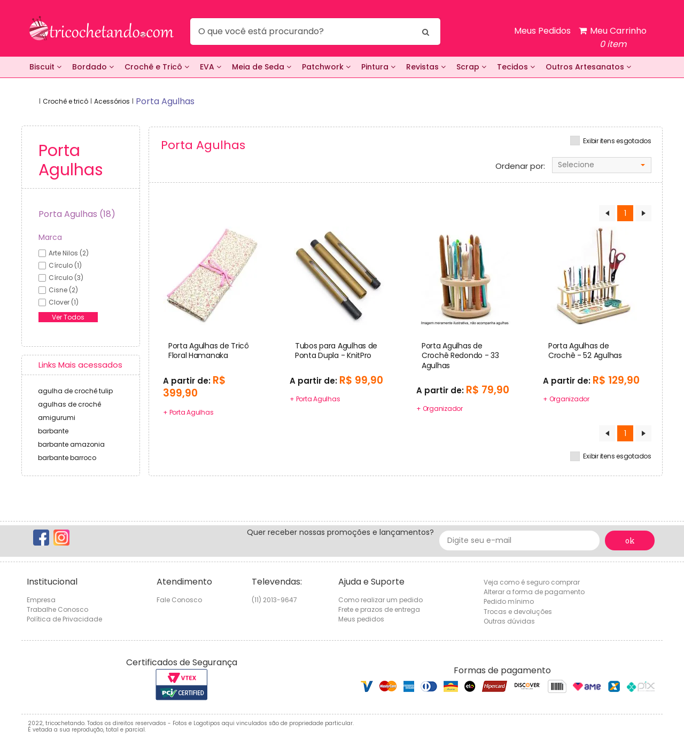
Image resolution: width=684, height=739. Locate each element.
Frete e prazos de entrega (379, 609)
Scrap (471, 66)
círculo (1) (65, 265)
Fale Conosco (179, 599)
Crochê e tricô (65, 101)
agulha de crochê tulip (75, 390)
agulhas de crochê (69, 404)
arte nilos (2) (69, 253)
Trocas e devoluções (518, 611)
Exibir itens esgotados (617, 141)
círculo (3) (66, 277)
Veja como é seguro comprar (532, 582)
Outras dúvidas (509, 621)
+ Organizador (439, 408)
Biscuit (45, 66)
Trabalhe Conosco (57, 609)
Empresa (41, 599)
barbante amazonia (71, 444)
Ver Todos (68, 317)
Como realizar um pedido (380, 599)
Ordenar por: (520, 166)
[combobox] (601, 165)
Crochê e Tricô (157, 66)
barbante (53, 430)
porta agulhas (165, 101)
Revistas (426, 66)
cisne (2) (63, 289)
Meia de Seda (261, 66)
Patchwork (326, 66)
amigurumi (56, 417)
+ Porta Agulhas (188, 412)
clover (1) (64, 302)
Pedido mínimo (509, 601)
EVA (210, 66)
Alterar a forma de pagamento (534, 591)
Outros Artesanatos (588, 66)
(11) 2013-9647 (274, 599)
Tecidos (516, 66)
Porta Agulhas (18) (76, 214)
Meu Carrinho (613, 38)
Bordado (93, 66)
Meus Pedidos (542, 31)
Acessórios (112, 101)
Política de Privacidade (64, 619)
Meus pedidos (361, 619)
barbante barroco (67, 457)
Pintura (378, 66)
